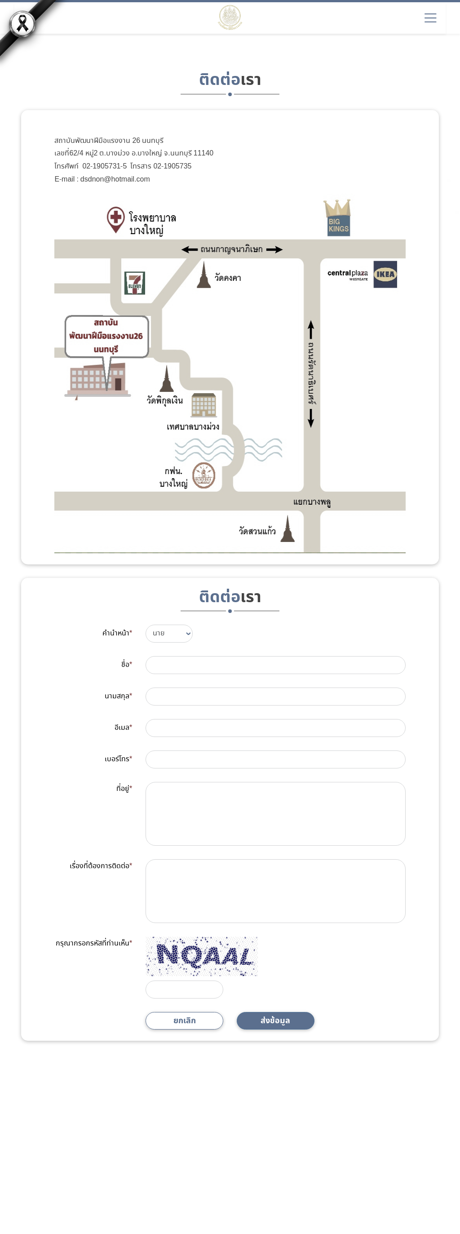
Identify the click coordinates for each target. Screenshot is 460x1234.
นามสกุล (118, 696)
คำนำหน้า (117, 633)
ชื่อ (126, 665)
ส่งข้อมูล (275, 1021)
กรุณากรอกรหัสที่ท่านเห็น (94, 943)
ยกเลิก (184, 1021)
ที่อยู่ (124, 789)
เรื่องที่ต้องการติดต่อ (101, 866)
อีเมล (123, 728)
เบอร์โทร (118, 759)
